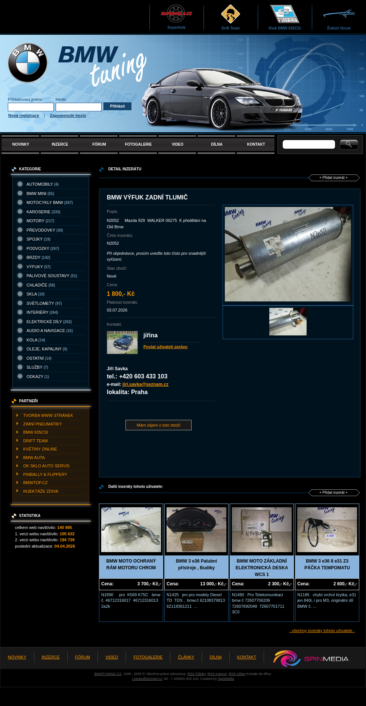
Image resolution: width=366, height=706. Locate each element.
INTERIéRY (42, 312)
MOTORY (40, 221)
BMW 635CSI (35, 432)
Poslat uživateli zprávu (165, 346)
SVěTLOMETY (44, 303)
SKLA (35, 294)
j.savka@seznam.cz (147, 679)
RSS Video (237, 674)
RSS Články (196, 674)
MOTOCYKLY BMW (50, 202)
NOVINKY (21, 144)
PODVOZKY (43, 248)
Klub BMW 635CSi (285, 17)
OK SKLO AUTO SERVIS (46, 466)
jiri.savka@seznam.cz (145, 384)
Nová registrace (23, 115)
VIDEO (177, 144)
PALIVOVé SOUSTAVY (52, 275)
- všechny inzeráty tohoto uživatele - (322, 630)
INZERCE (60, 144)
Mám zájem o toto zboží (158, 425)
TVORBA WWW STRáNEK (48, 415)
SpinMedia (226, 679)
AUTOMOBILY (43, 184)
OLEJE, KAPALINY (47, 349)
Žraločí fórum (339, 17)
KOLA (36, 340)
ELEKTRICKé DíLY (49, 321)
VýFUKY (39, 266)
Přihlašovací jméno (25, 99)
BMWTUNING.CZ (107, 674)
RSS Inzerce (216, 674)
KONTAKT (256, 144)
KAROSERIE (44, 212)
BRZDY (38, 257)
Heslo (61, 99)
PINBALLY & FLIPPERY (45, 474)
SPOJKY (38, 239)
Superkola (176, 17)
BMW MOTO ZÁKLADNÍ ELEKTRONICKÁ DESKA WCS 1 (262, 567)
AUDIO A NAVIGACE (50, 330)
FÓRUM (99, 144)
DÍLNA (217, 144)
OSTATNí (39, 358)
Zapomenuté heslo (68, 115)
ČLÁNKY (186, 657)
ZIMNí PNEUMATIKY (42, 424)
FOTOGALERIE (138, 144)
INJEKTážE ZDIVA (40, 491)
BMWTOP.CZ (35, 482)
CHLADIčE (41, 285)
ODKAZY (38, 376)
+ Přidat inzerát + (333, 178)
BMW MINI (40, 193)
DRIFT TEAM (35, 441)
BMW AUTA (34, 457)
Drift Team (230, 17)
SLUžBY (37, 367)
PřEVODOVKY (45, 230)
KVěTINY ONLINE (40, 449)
